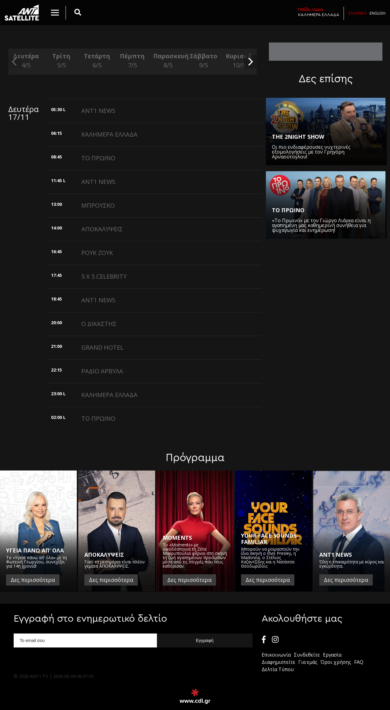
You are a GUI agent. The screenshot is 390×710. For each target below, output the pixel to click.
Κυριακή (239, 61)
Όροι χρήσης (335, 662)
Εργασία (332, 654)
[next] (250, 61)
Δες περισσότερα (33, 579)
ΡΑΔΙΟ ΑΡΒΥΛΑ (102, 371)
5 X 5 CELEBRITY (104, 276)
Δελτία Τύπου (278, 669)
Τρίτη (61, 61)
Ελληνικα (357, 13)
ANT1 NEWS (98, 111)
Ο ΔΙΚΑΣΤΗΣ (99, 324)
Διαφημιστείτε (278, 662)
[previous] (15, 61)
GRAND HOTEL (102, 347)
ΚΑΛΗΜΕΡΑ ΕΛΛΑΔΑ (318, 12)
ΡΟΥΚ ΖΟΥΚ (97, 253)
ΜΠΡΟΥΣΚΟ (98, 205)
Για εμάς (307, 662)
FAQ (358, 662)
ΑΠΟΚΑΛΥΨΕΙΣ (102, 229)
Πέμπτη (132, 61)
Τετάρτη (97, 61)
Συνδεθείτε (307, 654)
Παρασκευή (168, 61)
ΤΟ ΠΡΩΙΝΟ (98, 158)
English (377, 13)
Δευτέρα (26, 61)
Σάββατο (203, 61)
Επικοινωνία (276, 654)
